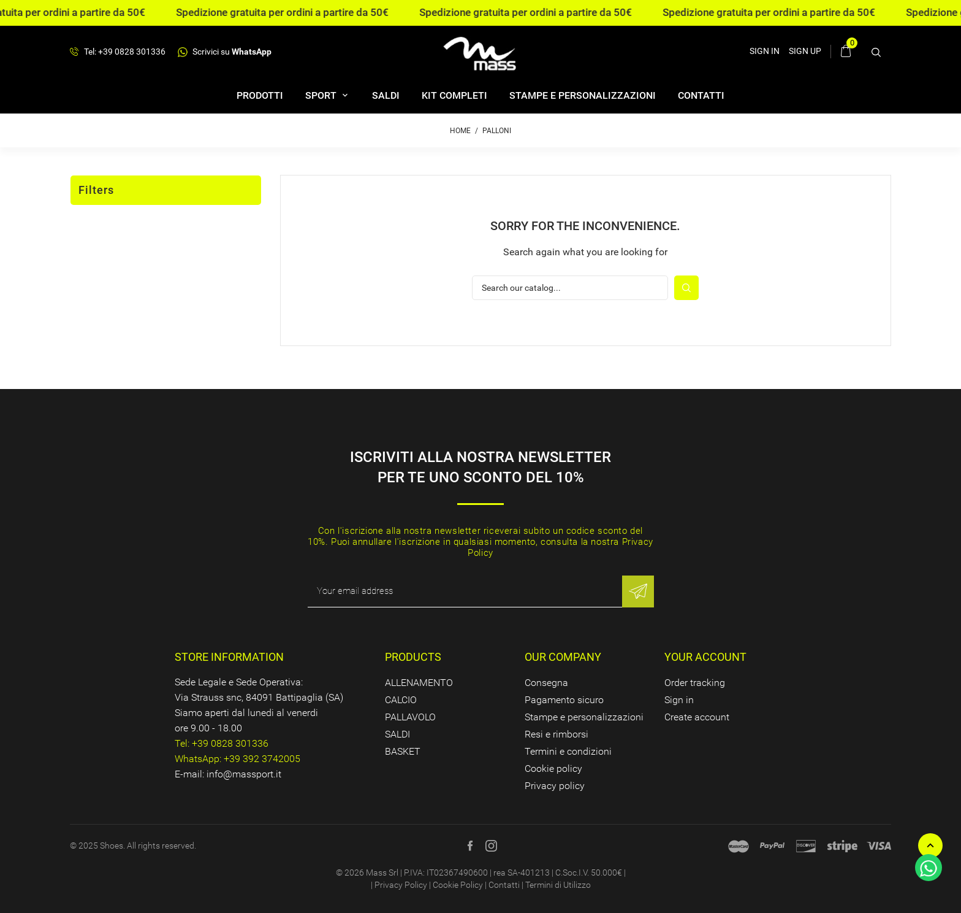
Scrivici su (225, 52)
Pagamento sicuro (564, 700)
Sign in (679, 700)
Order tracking (694, 682)
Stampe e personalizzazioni (582, 95)
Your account (705, 656)
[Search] (570, 287)
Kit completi (454, 95)
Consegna (546, 682)
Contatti (701, 95)
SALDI (386, 95)
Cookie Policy (458, 885)
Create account (696, 717)
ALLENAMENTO (419, 682)
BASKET (402, 751)
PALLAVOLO (410, 717)
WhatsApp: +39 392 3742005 (237, 759)
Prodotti (260, 95)
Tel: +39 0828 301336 (117, 52)
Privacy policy (555, 786)
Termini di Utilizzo (558, 885)
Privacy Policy (400, 885)
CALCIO (401, 700)
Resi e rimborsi (556, 734)
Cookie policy (553, 768)
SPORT (322, 95)
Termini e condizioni (568, 751)
